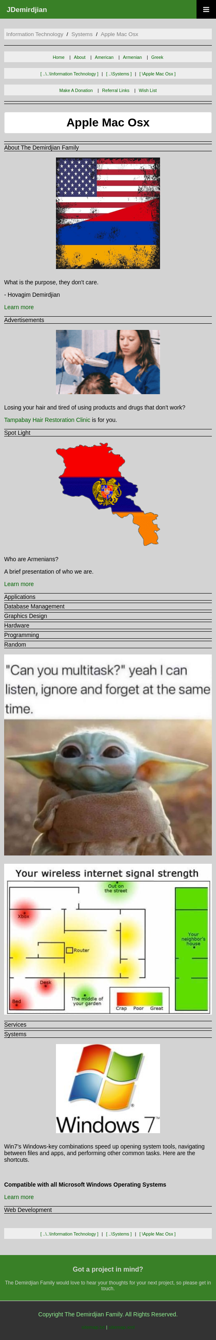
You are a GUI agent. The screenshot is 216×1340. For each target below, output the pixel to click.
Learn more (19, 307)
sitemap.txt (92, 1327)
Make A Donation (76, 90)
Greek (157, 57)
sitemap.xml (121, 1327)
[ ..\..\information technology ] (70, 73)
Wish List (148, 90)
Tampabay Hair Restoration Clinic (47, 420)
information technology (34, 34)
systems (81, 34)
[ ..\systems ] (119, 73)
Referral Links (115, 90)
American (104, 57)
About (79, 57)
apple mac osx (119, 34)
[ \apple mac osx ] (157, 73)
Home (58, 57)
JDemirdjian (27, 10)
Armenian (132, 57)
